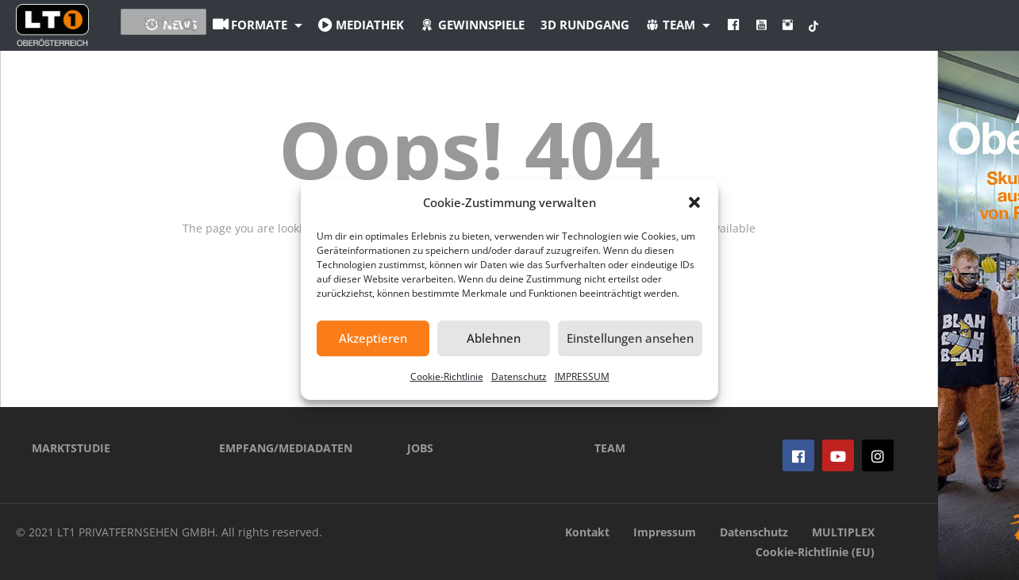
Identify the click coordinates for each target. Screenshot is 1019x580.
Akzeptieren (373, 338)
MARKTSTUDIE (71, 447)
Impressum (664, 532)
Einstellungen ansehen (630, 338)
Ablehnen (494, 338)
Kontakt (587, 532)
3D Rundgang (672, 25)
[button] (694, 202)
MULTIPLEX (843, 532)
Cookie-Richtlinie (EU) (815, 551)
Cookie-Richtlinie (446, 376)
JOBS (420, 447)
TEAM (609, 447)
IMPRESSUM (582, 376)
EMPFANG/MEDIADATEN (285, 447)
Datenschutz (519, 376)
